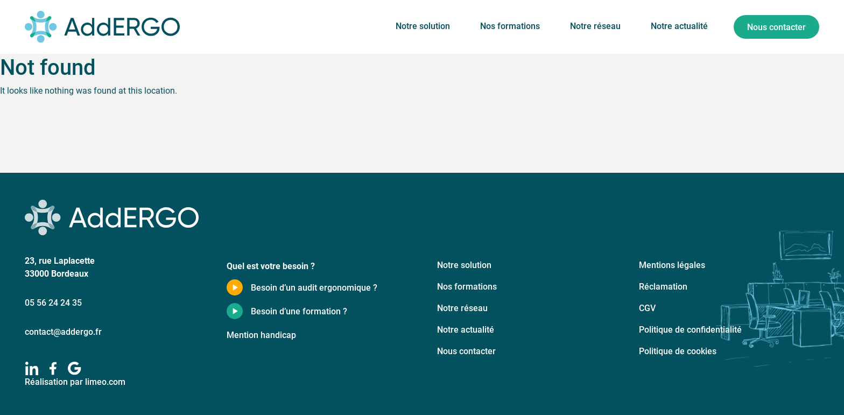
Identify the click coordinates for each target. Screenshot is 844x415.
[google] (74, 368)
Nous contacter (776, 26)
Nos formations (510, 25)
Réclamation (663, 286)
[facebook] (53, 368)
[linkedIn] (31, 368)
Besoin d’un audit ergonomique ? (314, 287)
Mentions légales (672, 264)
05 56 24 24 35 (53, 302)
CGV (647, 307)
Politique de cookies (677, 350)
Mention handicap (261, 334)
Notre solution (423, 25)
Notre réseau (595, 25)
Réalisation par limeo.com (75, 381)
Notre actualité (679, 25)
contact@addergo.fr (63, 331)
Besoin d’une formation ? (299, 310)
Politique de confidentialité (690, 329)
